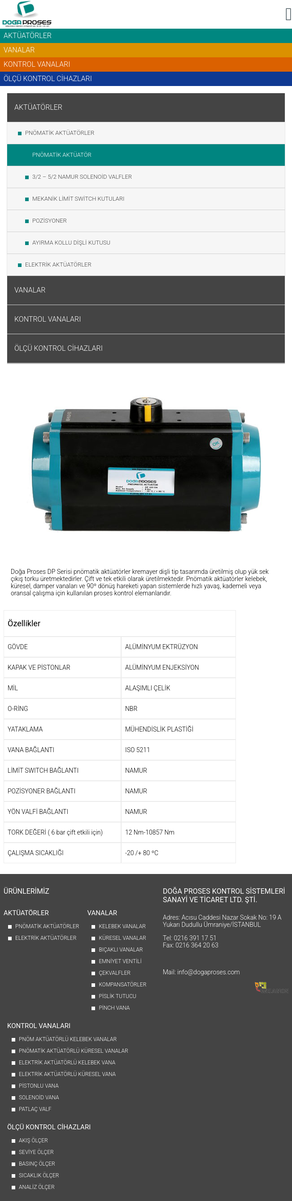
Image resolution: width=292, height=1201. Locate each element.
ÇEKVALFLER (115, 973)
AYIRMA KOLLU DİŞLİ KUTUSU (71, 242)
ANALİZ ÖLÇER (37, 1187)
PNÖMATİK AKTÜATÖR (62, 154)
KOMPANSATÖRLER (122, 984)
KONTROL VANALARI (37, 64)
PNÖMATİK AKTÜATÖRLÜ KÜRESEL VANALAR (73, 1051)
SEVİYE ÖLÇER (36, 1152)
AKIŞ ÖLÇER (33, 1140)
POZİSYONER (49, 220)
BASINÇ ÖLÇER (37, 1164)
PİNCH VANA (114, 1008)
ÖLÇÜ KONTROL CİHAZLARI (48, 78)
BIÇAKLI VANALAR (121, 950)
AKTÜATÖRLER (28, 35)
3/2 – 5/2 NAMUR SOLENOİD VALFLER (82, 176)
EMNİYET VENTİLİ (120, 961)
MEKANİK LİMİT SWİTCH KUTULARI (78, 198)
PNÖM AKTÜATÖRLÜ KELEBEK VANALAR (68, 1039)
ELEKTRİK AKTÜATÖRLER (58, 264)
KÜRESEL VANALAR (122, 938)
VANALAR (19, 50)
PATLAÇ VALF (35, 1109)
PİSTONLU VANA (39, 1086)
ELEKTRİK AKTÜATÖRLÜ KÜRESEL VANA (67, 1074)
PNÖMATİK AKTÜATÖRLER (59, 132)
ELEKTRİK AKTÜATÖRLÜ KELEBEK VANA (67, 1062)
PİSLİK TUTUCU (117, 996)
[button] (288, 14)
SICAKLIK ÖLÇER (39, 1175)
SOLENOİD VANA (39, 1097)
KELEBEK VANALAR (122, 926)
